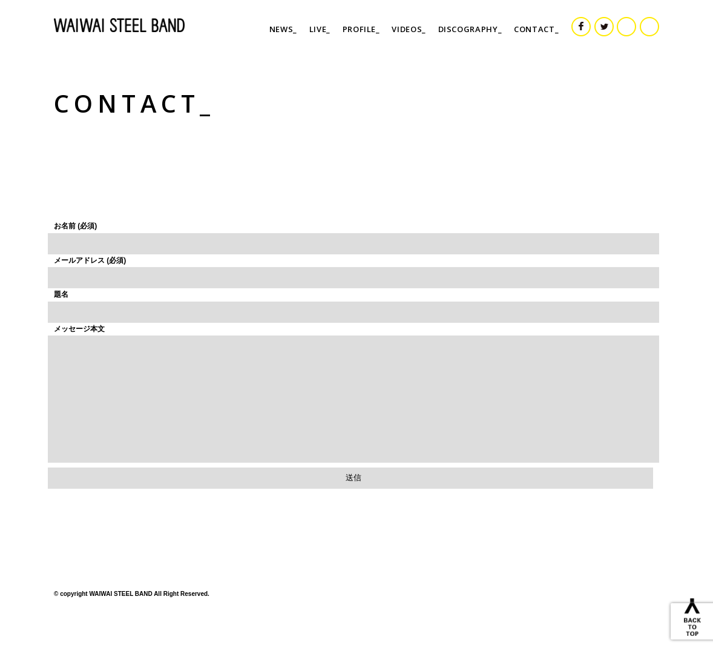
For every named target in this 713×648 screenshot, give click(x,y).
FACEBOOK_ (590, 24)
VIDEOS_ (409, 29)
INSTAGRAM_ (635, 24)
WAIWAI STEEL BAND (123, 25)
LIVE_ (319, 29)
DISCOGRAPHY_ (470, 29)
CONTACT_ (536, 29)
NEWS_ (283, 29)
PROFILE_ (361, 29)
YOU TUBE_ (658, 24)
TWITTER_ (613, 24)
